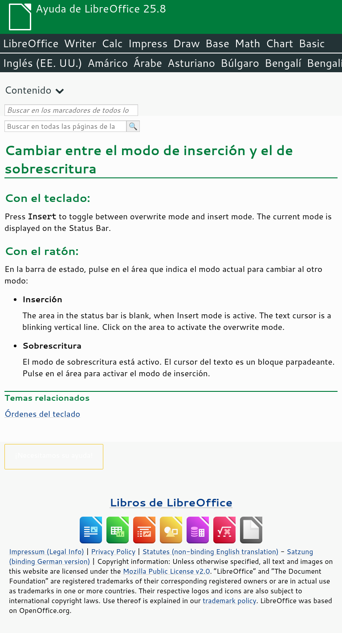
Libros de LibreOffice (171, 502)
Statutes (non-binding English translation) (210, 551)
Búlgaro (239, 62)
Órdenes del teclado (42, 413)
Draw (186, 43)
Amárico (108, 62)
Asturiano (191, 62)
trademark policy (229, 600)
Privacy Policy (113, 551)
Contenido (27, 90)
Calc (112, 43)
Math (248, 43)
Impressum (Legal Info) (46, 551)
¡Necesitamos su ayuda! (54, 455)
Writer (80, 43)
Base (217, 43)
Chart (279, 43)
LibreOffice (30, 43)
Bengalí (283, 62)
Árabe (147, 62)
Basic (311, 43)
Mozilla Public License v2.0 (166, 571)
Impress (148, 43)
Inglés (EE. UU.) (42, 62)
